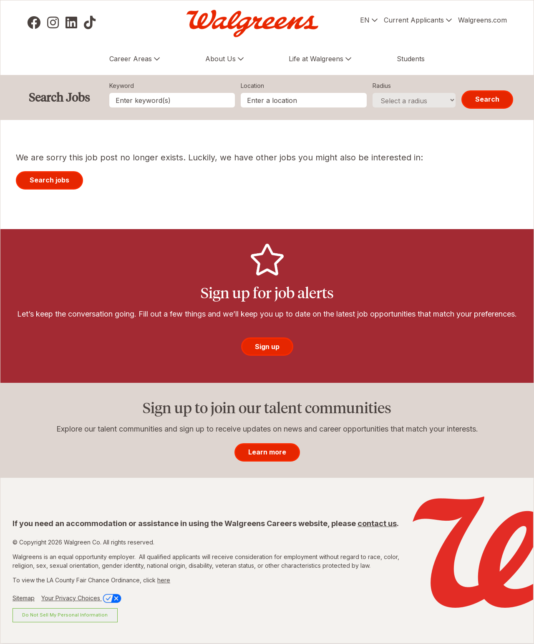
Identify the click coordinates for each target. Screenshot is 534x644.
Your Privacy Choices (82, 598)
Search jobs (49, 180)
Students (411, 59)
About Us (220, 59)
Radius (382, 85)
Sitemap (24, 598)
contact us (377, 523)
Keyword (121, 85)
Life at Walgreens (316, 59)
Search (487, 99)
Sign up (267, 346)
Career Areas (130, 59)
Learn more (267, 452)
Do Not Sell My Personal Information (65, 615)
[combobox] (304, 100)
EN (365, 20)
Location (252, 85)
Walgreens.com (482, 20)
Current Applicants (414, 20)
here (163, 580)
